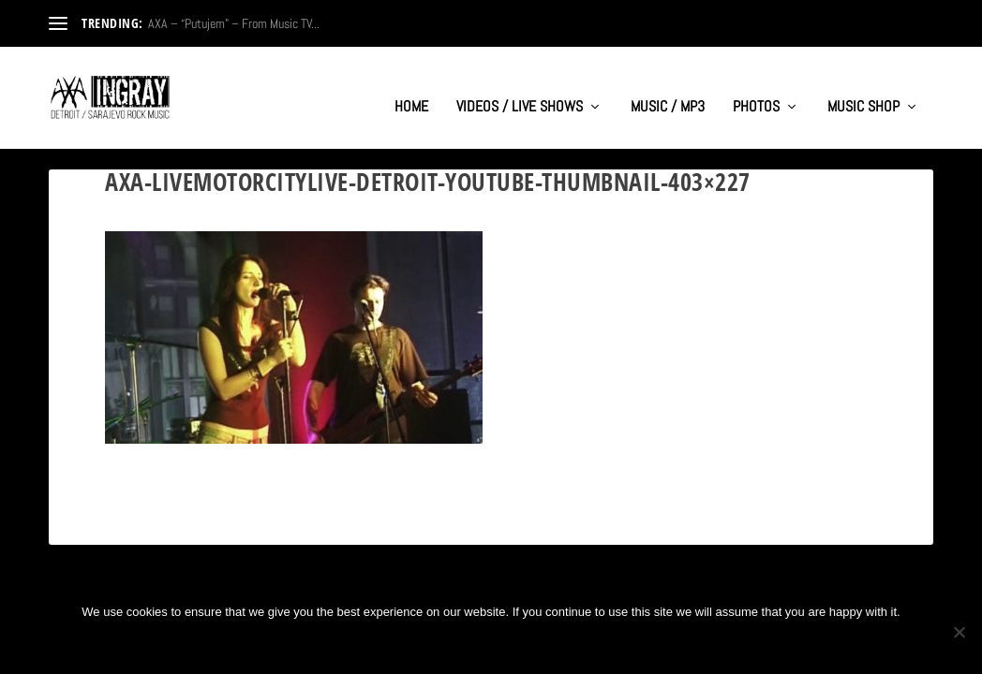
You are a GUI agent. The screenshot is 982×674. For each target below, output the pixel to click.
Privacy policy (520, 644)
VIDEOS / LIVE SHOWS (519, 89)
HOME (411, 89)
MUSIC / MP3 (668, 89)
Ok (429, 644)
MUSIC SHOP (863, 89)
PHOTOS (756, 89)
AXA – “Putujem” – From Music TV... (234, 23)
